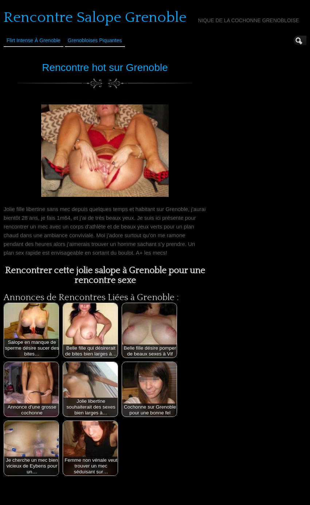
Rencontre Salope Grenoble (95, 17)
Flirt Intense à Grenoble (33, 40)
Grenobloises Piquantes (95, 40)
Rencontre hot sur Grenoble (105, 67)
